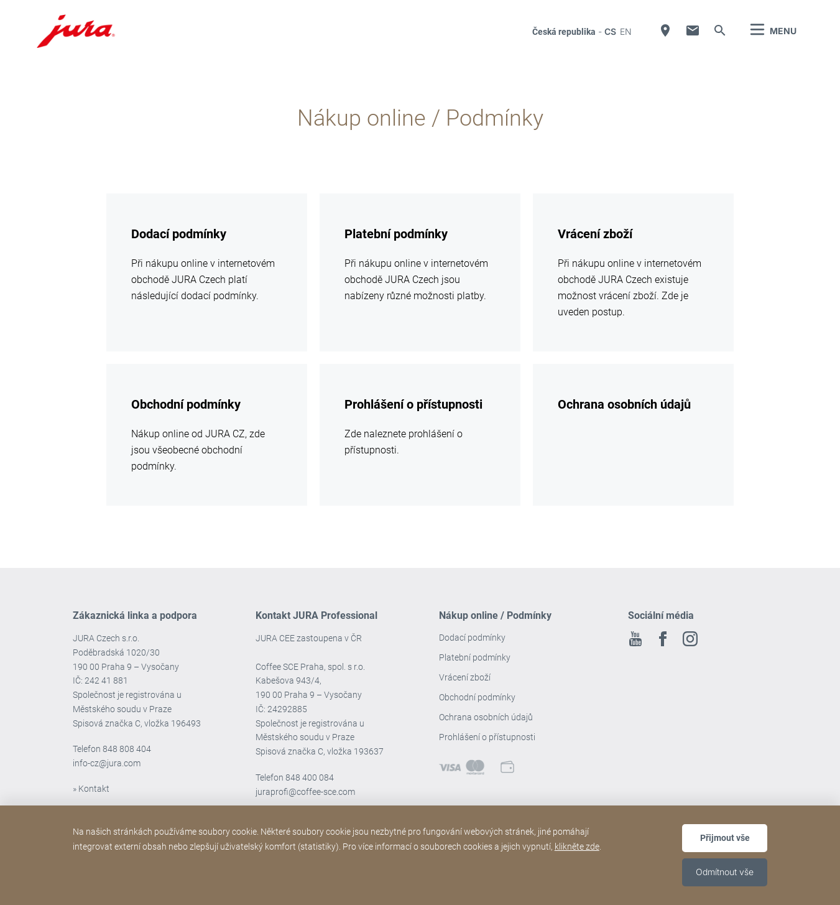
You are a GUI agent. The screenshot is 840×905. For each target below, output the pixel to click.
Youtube (635, 638)
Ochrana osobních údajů (486, 717)
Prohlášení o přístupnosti (487, 737)
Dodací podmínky (472, 638)
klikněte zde (577, 847)
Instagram (690, 638)
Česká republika (564, 32)
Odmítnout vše (725, 871)
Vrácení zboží (465, 677)
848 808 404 (127, 749)
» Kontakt (91, 789)
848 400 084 (309, 777)
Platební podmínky (474, 657)
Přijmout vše (725, 838)
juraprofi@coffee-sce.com (305, 792)
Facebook (662, 638)
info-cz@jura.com (107, 763)
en (626, 31)
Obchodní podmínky (477, 697)
